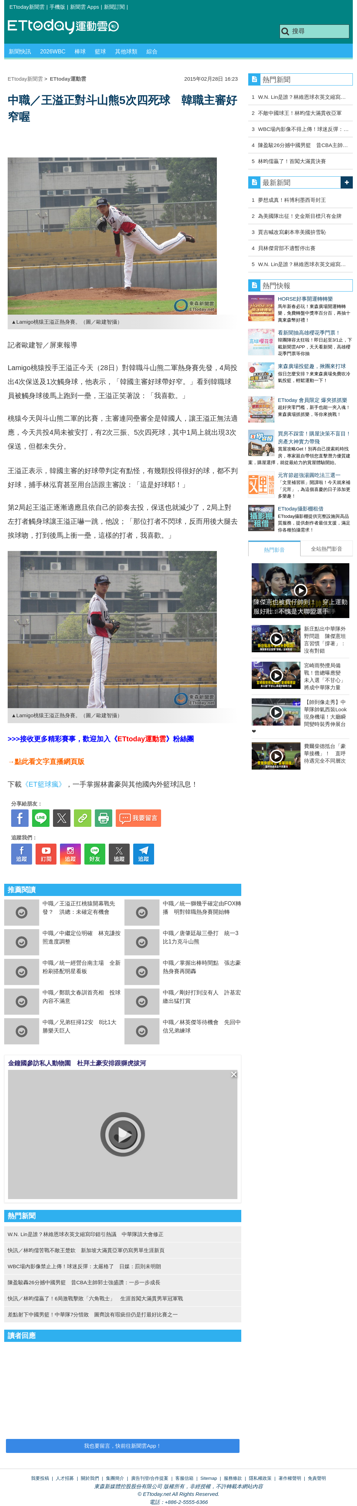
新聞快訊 (20, 51)
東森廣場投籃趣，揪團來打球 (282, 352)
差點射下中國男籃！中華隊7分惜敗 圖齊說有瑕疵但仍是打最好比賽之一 (93, 1314)
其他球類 (126, 51)
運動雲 (69, 27)
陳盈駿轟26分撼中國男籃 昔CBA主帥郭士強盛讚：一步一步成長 (84, 1282)
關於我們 (90, 1478)
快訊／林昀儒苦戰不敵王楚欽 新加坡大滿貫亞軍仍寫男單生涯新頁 (86, 1250)
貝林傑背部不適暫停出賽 (287, 248)
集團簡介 (115, 1478)
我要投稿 (40, 1478)
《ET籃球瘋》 (44, 784)
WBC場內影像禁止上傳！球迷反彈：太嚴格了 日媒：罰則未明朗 (84, 1266)
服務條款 (233, 1478)
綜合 (152, 51)
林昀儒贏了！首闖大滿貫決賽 (292, 161)
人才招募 (65, 1478)
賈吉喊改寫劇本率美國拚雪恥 (292, 232)
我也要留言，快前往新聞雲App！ (122, 1446)
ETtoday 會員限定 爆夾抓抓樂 (283, 379)
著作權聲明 (290, 1478)
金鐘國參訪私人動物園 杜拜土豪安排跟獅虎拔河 (77, 1063)
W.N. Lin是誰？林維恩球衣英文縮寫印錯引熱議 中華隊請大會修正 (86, 1234)
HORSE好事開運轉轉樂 (275, 299)
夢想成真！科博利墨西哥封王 (292, 200)
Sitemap (208, 1478)
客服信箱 (184, 1478)
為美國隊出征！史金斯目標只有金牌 (300, 216)
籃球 (100, 51)
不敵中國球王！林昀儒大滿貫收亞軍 (300, 113)
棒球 (80, 51)
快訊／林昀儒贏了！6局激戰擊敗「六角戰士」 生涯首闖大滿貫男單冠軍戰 (95, 1298)
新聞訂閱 (114, 7)
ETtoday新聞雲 (27, 7)
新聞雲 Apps (84, 7)
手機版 (57, 7)
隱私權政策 (260, 1478)
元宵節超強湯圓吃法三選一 (279, 447)
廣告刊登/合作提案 (150, 1478)
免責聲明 (317, 1478)
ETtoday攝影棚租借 (271, 474)
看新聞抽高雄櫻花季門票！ (279, 326)
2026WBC (53, 51)
